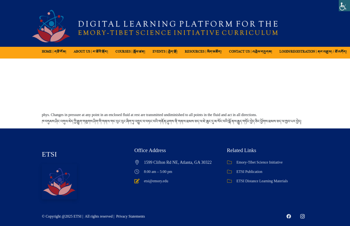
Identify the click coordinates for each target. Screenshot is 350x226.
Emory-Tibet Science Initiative (259, 162)
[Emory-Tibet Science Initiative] (231, 162)
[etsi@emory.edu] (139, 181)
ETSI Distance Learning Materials (262, 181)
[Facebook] (289, 216)
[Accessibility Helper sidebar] (344, 5)
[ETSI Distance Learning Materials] (231, 181)
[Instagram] (302, 216)
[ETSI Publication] (231, 171)
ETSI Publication (249, 172)
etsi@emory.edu (156, 181)
